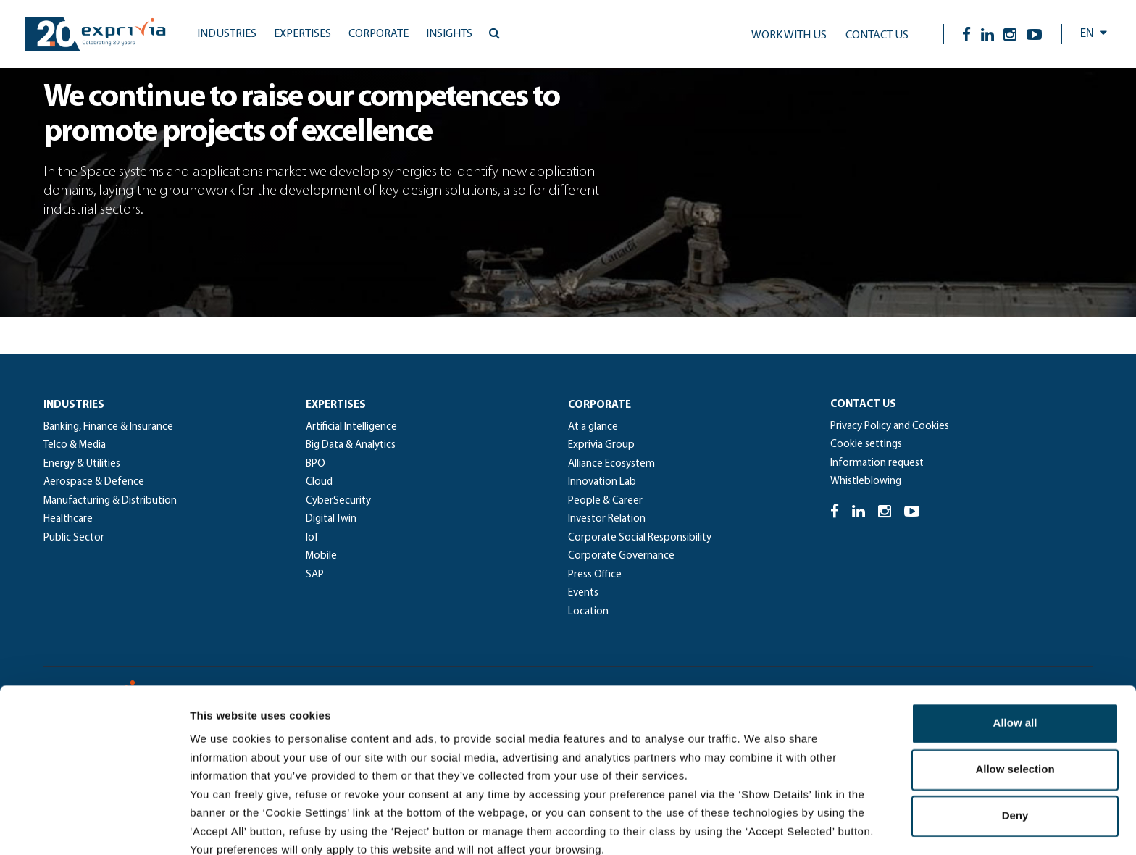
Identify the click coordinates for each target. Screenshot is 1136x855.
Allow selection (1014, 699)
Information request (877, 463)
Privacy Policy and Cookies (889, 426)
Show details (760, 826)
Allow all (1015, 652)
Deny (1015, 745)
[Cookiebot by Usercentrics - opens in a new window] (93, 827)
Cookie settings (866, 444)
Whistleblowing (865, 481)
